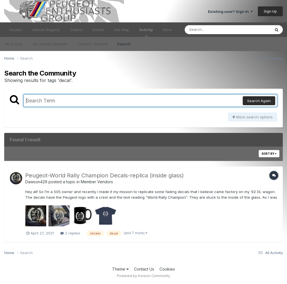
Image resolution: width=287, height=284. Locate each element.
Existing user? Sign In (230, 11)
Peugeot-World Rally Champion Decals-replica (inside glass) (104, 175)
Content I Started (92, 44)
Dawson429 (36, 181)
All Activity (14, 44)
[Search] (212, 29)
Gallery (76, 29)
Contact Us (144, 269)
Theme (120, 269)
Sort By (269, 153)
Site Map (121, 29)
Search (124, 44)
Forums (15, 29)
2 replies (70, 233)
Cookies (167, 269)
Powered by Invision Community (143, 276)
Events (98, 29)
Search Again (259, 100)
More (167, 29)
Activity (146, 32)
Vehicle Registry (46, 29)
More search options (252, 117)
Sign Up (270, 11)
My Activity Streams (50, 44)
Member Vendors (97, 181)
